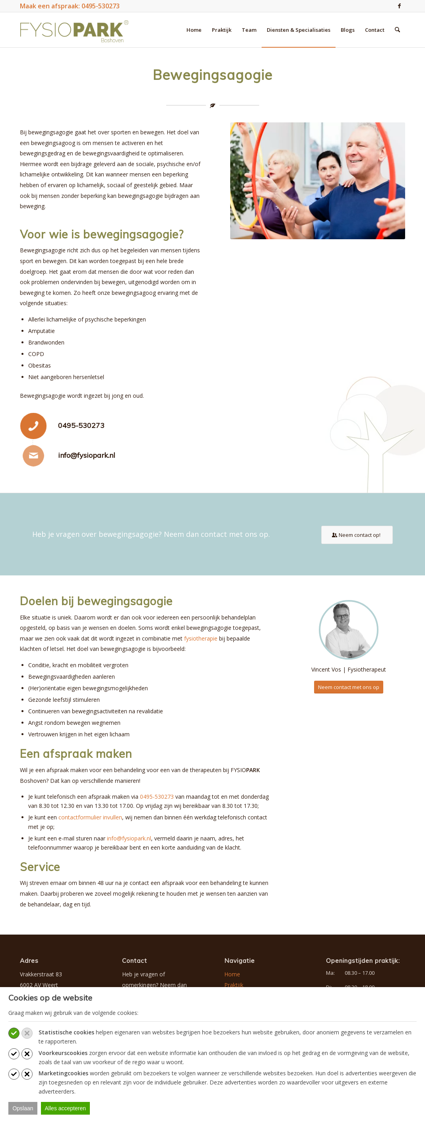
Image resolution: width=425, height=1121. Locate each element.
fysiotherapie (200, 638)
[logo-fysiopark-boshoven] (74, 29)
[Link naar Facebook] (399, 6)
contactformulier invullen (90, 817)
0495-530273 (81, 425)
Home (232, 974)
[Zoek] (397, 29)
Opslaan (22, 1108)
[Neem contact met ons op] (348, 687)
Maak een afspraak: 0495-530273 (70, 6)
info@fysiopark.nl (86, 455)
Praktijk (233, 985)
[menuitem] (194, 29)
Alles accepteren (65, 1108)
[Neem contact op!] (357, 535)
